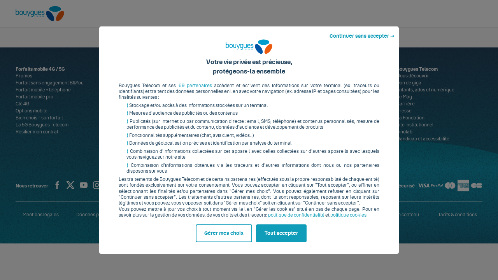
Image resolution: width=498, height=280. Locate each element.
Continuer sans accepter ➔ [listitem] (362, 42)
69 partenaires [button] (195, 91)
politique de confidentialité (296, 221)
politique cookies (348, 221)
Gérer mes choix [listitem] (224, 239)
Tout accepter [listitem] (281, 239)
